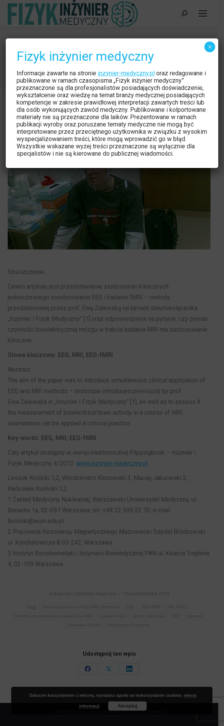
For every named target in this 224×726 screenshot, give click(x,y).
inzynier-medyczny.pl (126, 73)
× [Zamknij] (210, 47)
